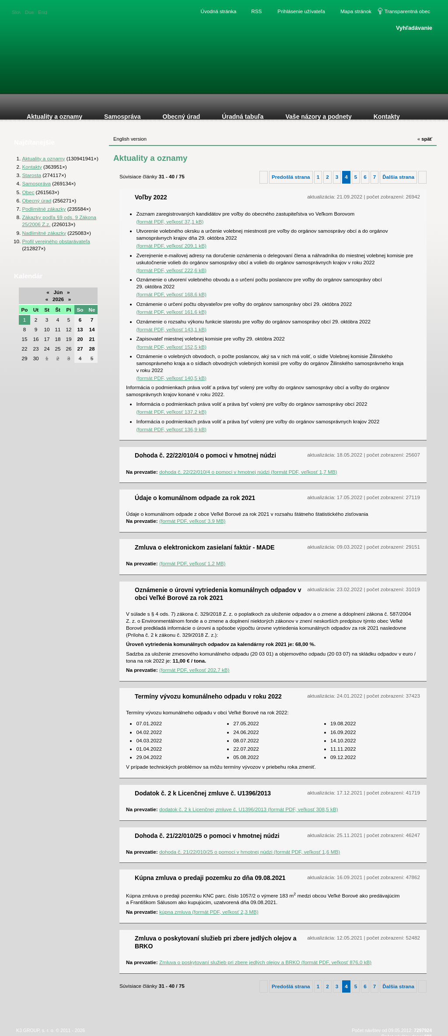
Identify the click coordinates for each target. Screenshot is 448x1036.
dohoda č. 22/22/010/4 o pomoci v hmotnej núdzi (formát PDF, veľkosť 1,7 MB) (248, 472)
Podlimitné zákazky (44, 209)
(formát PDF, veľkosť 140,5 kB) (171, 378)
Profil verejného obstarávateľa (56, 241)
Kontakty (32, 167)
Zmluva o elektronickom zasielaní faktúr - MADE (205, 547)
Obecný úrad (36, 200)
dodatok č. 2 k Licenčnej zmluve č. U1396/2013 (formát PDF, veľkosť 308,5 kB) (248, 809)
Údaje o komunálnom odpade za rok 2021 (195, 497)
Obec (28, 192)
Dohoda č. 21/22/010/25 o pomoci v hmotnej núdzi (207, 835)
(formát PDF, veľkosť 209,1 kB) (171, 245)
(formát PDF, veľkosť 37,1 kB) (169, 221)
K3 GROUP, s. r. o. (35, 1030)
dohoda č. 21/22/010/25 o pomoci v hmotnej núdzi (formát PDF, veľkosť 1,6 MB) (249, 852)
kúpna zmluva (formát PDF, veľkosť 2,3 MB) (209, 912)
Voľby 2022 (151, 197)
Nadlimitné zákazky (44, 233)
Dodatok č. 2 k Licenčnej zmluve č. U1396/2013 (203, 793)
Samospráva (36, 183)
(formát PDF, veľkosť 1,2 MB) (192, 563)
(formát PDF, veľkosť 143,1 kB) (171, 329)
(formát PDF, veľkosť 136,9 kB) (171, 429)
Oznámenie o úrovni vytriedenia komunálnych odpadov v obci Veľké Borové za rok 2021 (218, 593)
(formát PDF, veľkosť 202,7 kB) (194, 670)
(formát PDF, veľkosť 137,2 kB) (171, 412)
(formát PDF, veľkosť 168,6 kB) (171, 294)
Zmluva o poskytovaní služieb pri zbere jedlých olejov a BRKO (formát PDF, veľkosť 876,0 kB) (265, 962)
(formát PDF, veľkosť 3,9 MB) (192, 521)
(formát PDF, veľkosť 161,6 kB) (171, 312)
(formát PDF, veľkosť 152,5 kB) (171, 347)
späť (424, 139)
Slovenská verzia (16, 11)
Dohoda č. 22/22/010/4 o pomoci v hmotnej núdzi (205, 455)
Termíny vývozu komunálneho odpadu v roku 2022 (208, 696)
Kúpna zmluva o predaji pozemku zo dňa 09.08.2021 (210, 877)
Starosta (31, 175)
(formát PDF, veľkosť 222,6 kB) (171, 270)
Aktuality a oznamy (43, 158)
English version (42, 11)
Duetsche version (29, 11)
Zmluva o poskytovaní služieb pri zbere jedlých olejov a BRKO (216, 942)
